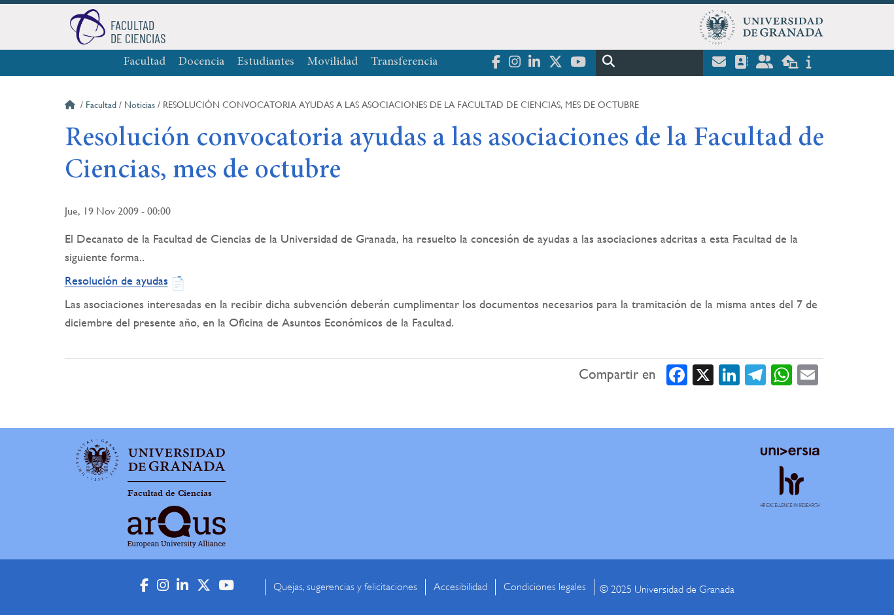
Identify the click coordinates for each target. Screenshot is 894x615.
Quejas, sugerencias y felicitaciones (345, 587)
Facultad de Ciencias (170, 493)
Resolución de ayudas (116, 280)
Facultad (144, 62)
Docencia (201, 62)
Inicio (71, 106)
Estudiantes (265, 62)
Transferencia (404, 62)
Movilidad (332, 62)
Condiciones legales (545, 587)
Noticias (139, 104)
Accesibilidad (460, 587)
